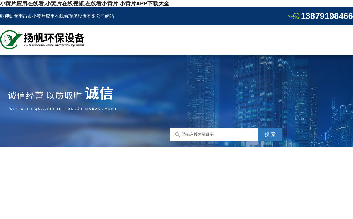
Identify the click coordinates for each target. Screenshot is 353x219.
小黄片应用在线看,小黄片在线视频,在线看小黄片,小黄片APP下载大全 (84, 4)
